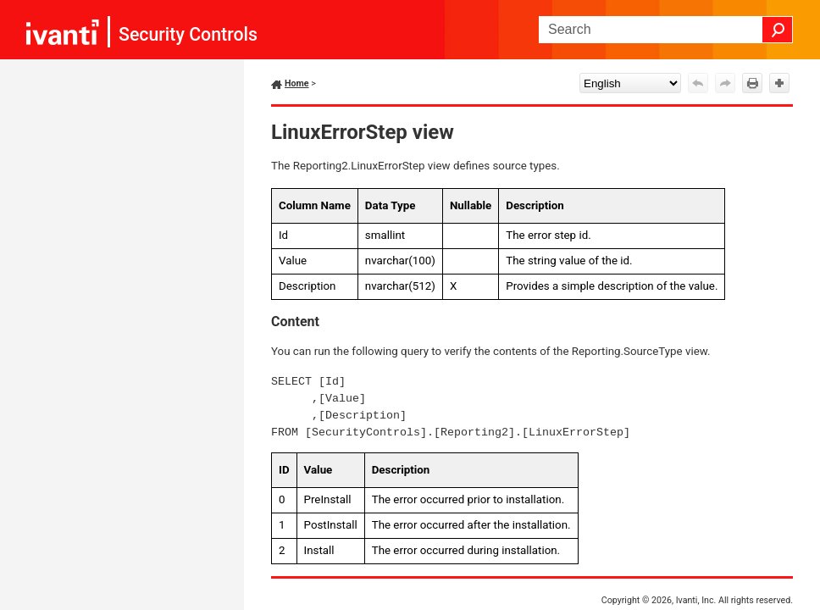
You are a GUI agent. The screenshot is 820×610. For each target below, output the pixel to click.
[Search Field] (666, 29)
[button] (777, 29)
